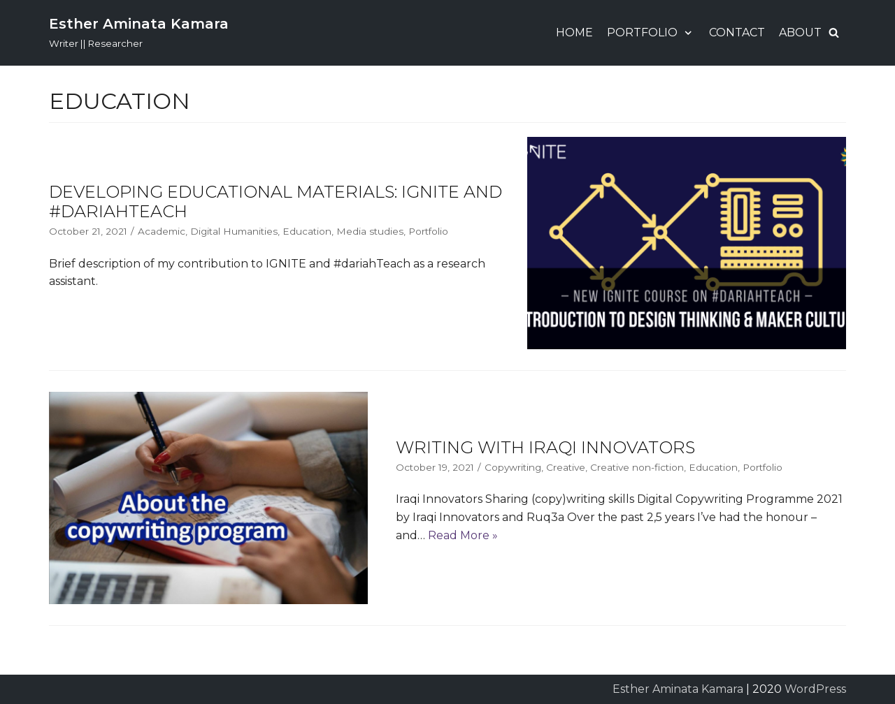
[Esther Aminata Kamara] (139, 33)
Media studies (369, 231)
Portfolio (428, 231)
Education (306, 231)
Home (574, 32)
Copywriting (513, 467)
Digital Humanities (234, 231)
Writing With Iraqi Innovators (545, 447)
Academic (161, 231)
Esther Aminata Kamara (678, 689)
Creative (565, 467)
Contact (737, 32)
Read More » (463, 535)
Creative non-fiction (637, 467)
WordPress (815, 689)
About (800, 32)
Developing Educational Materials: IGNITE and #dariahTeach (275, 202)
